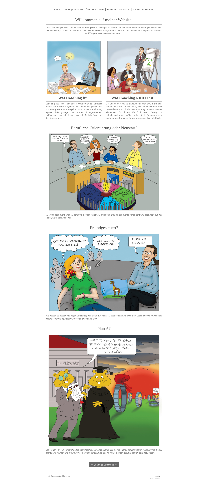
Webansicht (155, 478)
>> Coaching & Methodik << (104, 464)
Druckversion (55, 476)
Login (157, 476)
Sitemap (66, 476)
